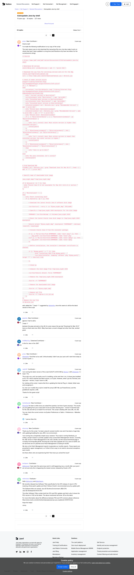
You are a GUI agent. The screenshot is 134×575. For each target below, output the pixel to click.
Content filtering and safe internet (107, 554)
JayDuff (24, 369)
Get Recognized (62, 4)
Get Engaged (74, 4)
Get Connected (48, 4)
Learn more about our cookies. (101, 563)
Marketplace (56, 554)
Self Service (101, 542)
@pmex (66, 372)
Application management (79, 551)
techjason (25, 463)
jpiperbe (24, 318)
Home (17, 9)
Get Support (36, 4)
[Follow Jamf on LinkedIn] (20, 552)
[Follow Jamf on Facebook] (31, 552)
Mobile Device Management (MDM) (82, 548)
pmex (24, 41)
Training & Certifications (60, 545)
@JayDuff (25, 405)
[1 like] (29, 419)
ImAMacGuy (26, 340)
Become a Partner (58, 557)
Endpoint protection (103, 548)
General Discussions (23, 4)
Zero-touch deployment (78, 545)
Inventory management (78, 554)
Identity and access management (107, 545)
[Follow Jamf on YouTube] (24, 551)
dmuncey (25, 428)
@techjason (39, 481)
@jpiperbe (51, 305)
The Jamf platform (77, 542)
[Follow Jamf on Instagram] (28, 552)
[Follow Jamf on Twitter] (17, 552)
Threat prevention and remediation (107, 551)
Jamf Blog (56, 551)
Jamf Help (56, 542)
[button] (116, 4)
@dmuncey (25, 466)
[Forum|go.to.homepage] (7, 4)
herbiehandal (26, 403)
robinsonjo (25, 478)
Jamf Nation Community (60, 548)
